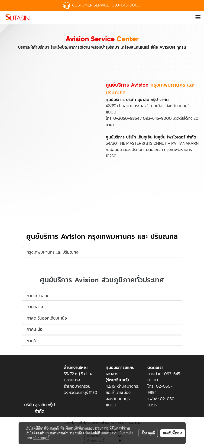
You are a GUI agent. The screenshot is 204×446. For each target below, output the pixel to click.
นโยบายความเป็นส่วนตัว (117, 433)
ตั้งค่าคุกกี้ (148, 433)
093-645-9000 (126, 5)
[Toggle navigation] (198, 18)
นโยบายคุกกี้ (41, 438)
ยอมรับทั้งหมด (172, 433)
